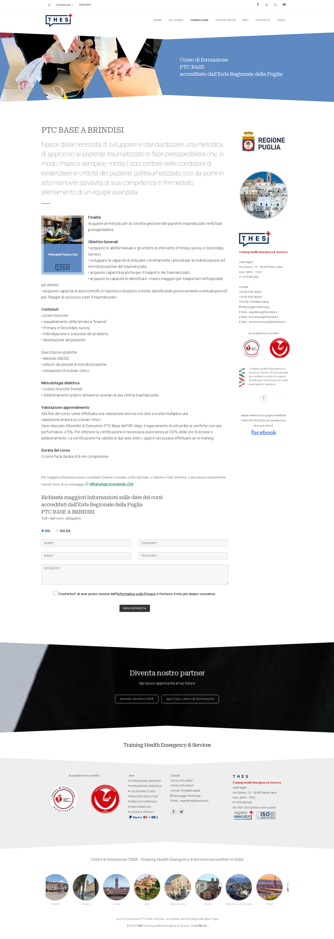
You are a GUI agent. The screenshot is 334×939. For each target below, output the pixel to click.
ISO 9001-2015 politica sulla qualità (254, 807)
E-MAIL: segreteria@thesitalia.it (258, 312)
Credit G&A (199, 925)
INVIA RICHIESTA (134, 608)
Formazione (64, 4)
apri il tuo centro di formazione (190, 699)
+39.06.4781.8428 (249, 291)
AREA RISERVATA (140, 806)
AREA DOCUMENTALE (143, 801)
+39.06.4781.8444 (249, 297)
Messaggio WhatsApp (254, 307)
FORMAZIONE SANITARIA (145, 780)
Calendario (85, 4)
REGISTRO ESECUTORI (143, 796)
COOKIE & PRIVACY (141, 812)
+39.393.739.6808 (249, 301)
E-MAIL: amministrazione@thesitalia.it (262, 321)
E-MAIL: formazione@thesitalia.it (258, 317)
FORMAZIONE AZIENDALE (145, 786)
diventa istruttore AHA (137, 699)
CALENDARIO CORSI (142, 791)
